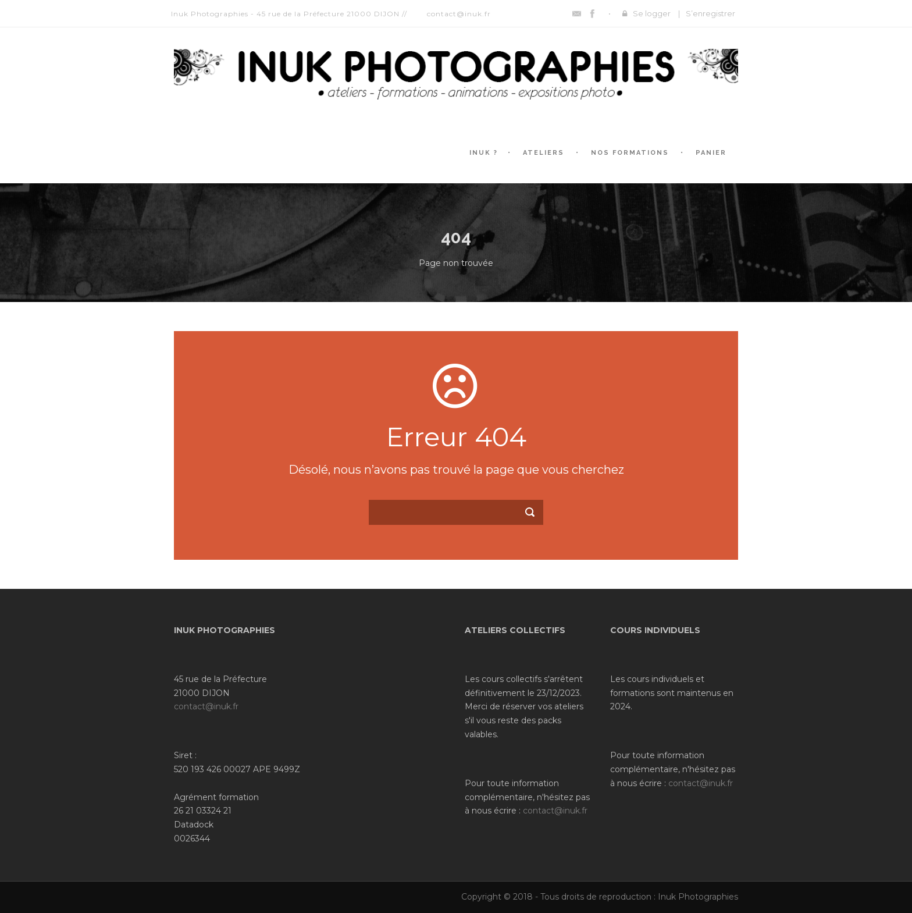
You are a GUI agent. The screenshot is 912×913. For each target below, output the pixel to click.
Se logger (652, 13)
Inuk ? (483, 153)
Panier (711, 153)
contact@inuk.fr (206, 706)
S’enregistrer (710, 13)
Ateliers (543, 153)
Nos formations (630, 153)
